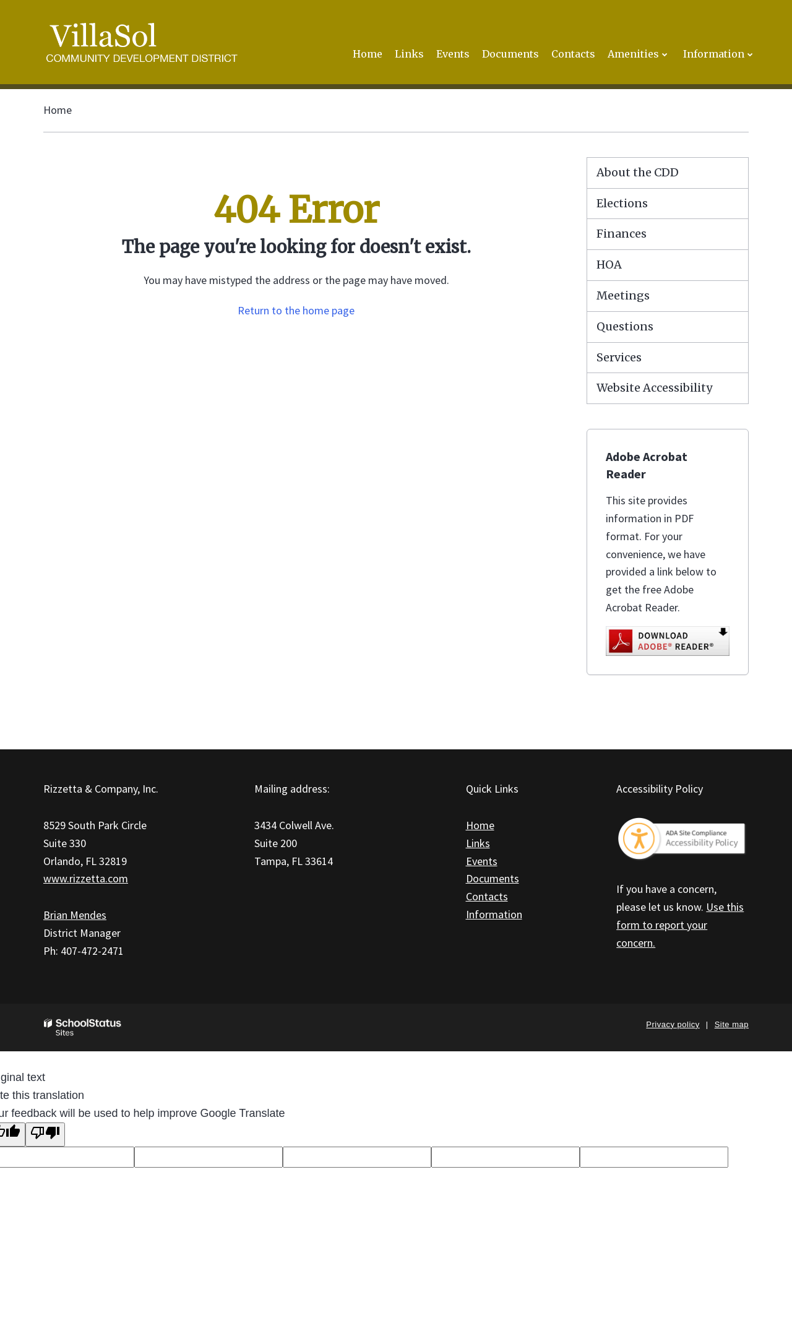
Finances (621, 233)
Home (57, 110)
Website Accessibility (654, 388)
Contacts (487, 896)
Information (494, 914)
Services (619, 357)
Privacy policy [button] (672, 1024)
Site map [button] (732, 1024)
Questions (624, 326)
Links (478, 843)
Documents (492, 878)
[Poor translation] (45, 1134)
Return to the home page (296, 310)
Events (481, 861)
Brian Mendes (74, 915)
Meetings (623, 295)
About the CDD (637, 172)
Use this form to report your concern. (680, 925)
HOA (609, 264)
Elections (622, 203)
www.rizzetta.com (85, 878)
